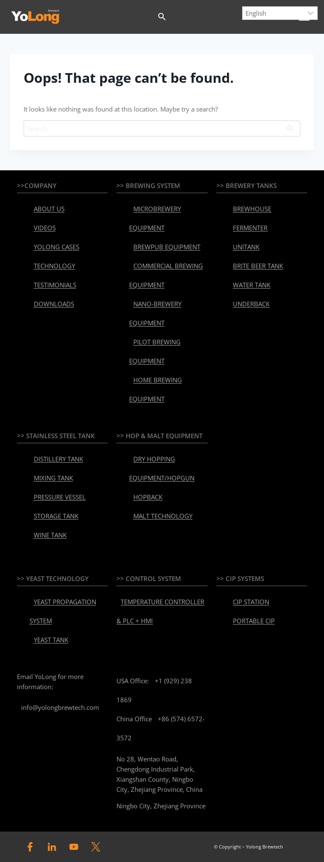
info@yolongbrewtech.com (60, 707)
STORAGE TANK (56, 516)
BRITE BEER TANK (258, 266)
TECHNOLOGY (54, 266)
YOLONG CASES (56, 247)
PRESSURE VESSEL (60, 497)
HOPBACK (147, 497)
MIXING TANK (53, 478)
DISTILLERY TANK (58, 459)
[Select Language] (280, 13)
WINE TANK (50, 535)
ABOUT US (49, 209)
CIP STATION (251, 601)
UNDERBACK (251, 304)
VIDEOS (45, 228)
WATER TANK (251, 285)
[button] (162, 16)
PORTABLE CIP (254, 620)
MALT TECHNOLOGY (162, 516)
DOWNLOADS (54, 304)
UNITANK (246, 247)
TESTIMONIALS (55, 285)
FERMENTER (250, 228)
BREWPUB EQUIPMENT (166, 247)
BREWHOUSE (252, 209)
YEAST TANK (51, 640)
